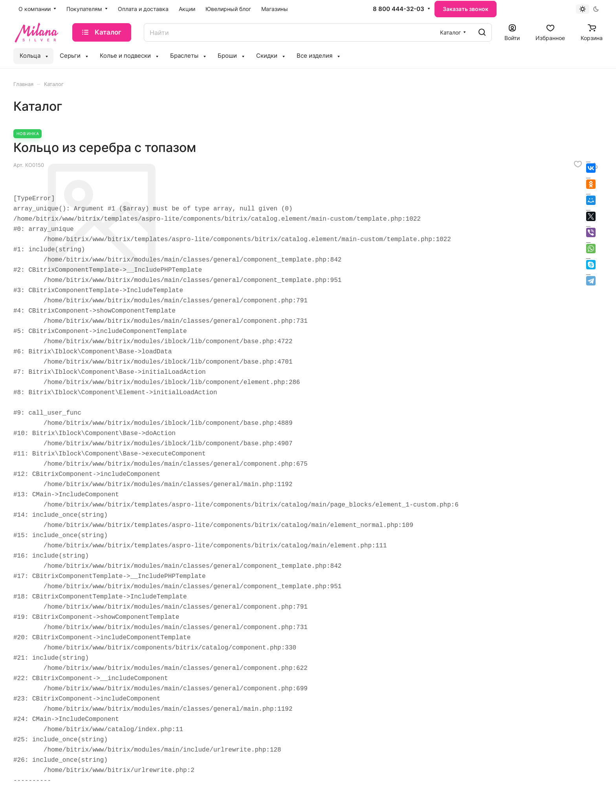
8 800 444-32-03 (398, 9)
